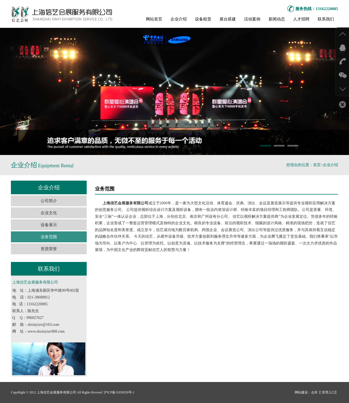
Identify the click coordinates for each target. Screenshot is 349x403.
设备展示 (49, 225)
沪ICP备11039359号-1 (118, 392)
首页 (317, 165)
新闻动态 (277, 19)
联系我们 (326, 19)
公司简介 (49, 201)
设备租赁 (203, 19)
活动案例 (252, 19)
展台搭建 (227, 19)
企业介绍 (178, 19)
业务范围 (49, 237)
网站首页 (154, 19)
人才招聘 (301, 19)
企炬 (314, 392)
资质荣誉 (49, 249)
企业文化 (49, 213)
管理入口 (328, 392)
